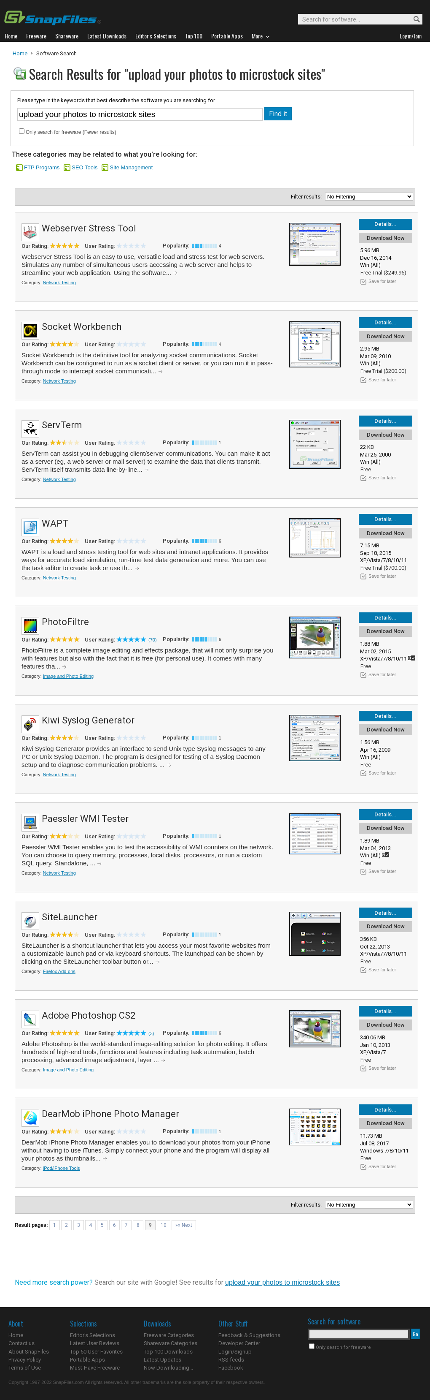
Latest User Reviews (94, 1343)
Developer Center (239, 1343)
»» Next (183, 1225)
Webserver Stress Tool (89, 228)
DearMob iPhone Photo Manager (110, 1114)
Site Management (131, 167)
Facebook (230, 1368)
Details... (385, 224)
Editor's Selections (92, 1335)
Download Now (386, 238)
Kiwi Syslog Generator (88, 720)
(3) (151, 1033)
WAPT (55, 523)
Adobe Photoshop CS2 (88, 1015)
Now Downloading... (168, 1368)
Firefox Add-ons (59, 971)
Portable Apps (87, 1360)
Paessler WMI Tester (85, 818)
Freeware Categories (169, 1335)
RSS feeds (231, 1360)
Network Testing (59, 282)
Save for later (382, 281)
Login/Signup (235, 1351)
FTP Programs (41, 167)
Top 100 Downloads (168, 1351)
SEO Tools (84, 167)
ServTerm (62, 425)
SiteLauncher (69, 917)
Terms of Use (24, 1368)
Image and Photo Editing (68, 676)
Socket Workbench (81, 326)
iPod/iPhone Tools (61, 1168)
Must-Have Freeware (95, 1368)
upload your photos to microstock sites (282, 1282)
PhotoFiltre (65, 622)
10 (164, 1225)
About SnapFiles (28, 1351)
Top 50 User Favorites (96, 1351)
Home (20, 53)
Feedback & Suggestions (249, 1335)
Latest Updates (162, 1360)
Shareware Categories (170, 1343)
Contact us (21, 1343)
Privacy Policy (24, 1360)
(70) (152, 639)
